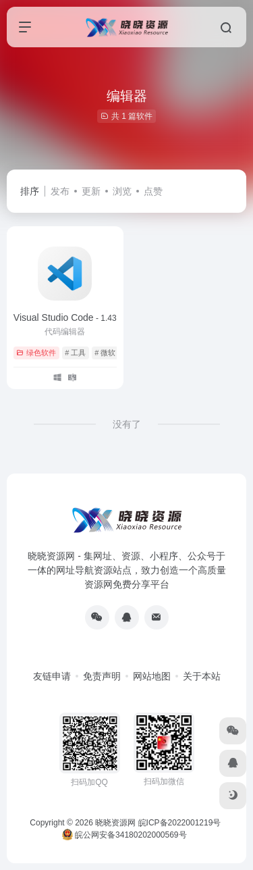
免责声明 (102, 676)
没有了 (127, 424)
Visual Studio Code (65, 317)
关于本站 (202, 676)
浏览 (122, 191)
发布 (60, 191)
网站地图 (152, 676)
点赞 (153, 191)
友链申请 (52, 676)
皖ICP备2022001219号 (179, 822)
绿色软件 (36, 353)
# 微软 (104, 353)
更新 (91, 191)
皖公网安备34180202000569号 (125, 835)
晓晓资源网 (115, 822)
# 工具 (75, 353)
